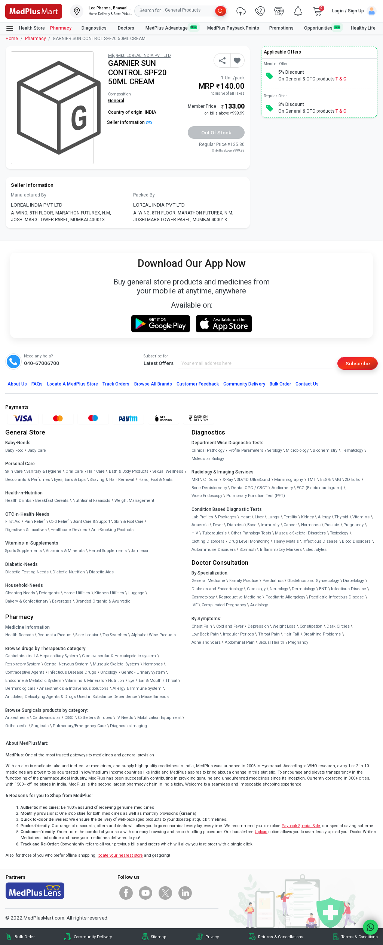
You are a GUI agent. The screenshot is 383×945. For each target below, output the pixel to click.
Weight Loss (284, 626)
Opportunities (322, 28)
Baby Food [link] (14, 450)
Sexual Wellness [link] (168, 471)
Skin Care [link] (14, 471)
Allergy (324, 517)
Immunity (270, 524)
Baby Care (36, 450)
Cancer (290, 524)
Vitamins (361, 517)
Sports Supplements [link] (23, 550)
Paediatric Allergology (285, 597)
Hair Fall (291, 634)
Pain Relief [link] (34, 521)
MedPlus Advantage (171, 28)
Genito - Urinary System (143, 672)
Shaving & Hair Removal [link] (112, 479)
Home (12, 38)
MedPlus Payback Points (233, 28)
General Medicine (208, 580)
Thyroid (341, 517)
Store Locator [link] (87, 634)
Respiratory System (22, 664)
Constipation (311, 626)
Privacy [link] (212, 937)
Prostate (331, 524)
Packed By (144, 195)
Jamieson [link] (140, 550)
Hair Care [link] (96, 471)
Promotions (281, 28)
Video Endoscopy (207, 495)
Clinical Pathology (208, 450)
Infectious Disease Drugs (72, 672)
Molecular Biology (208, 458)
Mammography (288, 479)
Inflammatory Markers (281, 549)
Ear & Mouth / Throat (158, 680)
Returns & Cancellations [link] (280, 937)
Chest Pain (202, 626)
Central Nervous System (66, 664)
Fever (218, 524)
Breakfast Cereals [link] (51, 500)
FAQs (37, 384)
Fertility (290, 517)
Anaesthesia (17, 717)
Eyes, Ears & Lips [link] (70, 479)
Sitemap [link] (158, 937)
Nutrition (116, 680)
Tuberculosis (214, 533)
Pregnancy (353, 524)
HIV (195, 533)
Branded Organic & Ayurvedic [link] (103, 601)
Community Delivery (244, 384)
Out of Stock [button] (216, 132)
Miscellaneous (155, 696)
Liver (259, 517)
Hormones (153, 664)
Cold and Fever (229, 626)
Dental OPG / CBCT (249, 487)
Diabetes (235, 524)
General (116, 100)
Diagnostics (95, 28)
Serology (274, 450)
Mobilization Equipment (159, 717)
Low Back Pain (205, 634)
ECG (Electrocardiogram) (319, 487)
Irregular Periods (238, 634)
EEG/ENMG (330, 479)
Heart (245, 517)
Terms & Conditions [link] (359, 937)
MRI (195, 479)
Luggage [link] (136, 593)
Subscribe (358, 363)
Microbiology (297, 450)
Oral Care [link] (74, 471)
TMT (311, 479)
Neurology (279, 588)
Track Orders (116, 384)
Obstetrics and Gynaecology (313, 580)
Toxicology (339, 533)
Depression (258, 626)
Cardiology (256, 588)
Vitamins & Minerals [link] (65, 550)
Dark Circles (338, 626)
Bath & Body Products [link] (128, 471)
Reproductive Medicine (240, 597)
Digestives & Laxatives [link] (26, 529)
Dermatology (303, 588)
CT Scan (210, 479)
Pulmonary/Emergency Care (79, 725)
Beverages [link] (61, 601)
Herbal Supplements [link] (108, 550)
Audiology (259, 605)
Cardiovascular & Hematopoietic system (119, 655)
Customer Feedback (198, 384)
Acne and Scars (206, 642)
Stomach (248, 549)
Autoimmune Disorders (214, 549)
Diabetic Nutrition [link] (68, 572)
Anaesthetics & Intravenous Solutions (73, 688)
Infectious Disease (320, 541)
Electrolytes (316, 549)
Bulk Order (280, 384)
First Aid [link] (13, 521)
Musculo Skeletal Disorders (300, 533)
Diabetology (353, 580)
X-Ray (228, 479)
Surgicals (40, 725)
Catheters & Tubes (95, 717)
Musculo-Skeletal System (116, 664)
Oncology (108, 672)
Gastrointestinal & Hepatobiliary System (41, 655)
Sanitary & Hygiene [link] (44, 471)
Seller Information (129, 122)
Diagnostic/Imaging (128, 725)
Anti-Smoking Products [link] (112, 529)
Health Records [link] (19, 634)
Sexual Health (271, 642)
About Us (17, 384)
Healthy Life (363, 28)
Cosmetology (203, 597)
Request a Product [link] (54, 634)
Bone (252, 524)
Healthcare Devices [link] (68, 529)
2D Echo (352, 479)
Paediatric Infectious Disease (336, 597)
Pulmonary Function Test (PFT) (255, 495)
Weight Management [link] (134, 500)
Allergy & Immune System (137, 688)
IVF (194, 605)
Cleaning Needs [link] (20, 593)
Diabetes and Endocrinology (217, 588)
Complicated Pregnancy (224, 605)
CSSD (69, 717)
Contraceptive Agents (25, 672)
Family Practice (243, 580)
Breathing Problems (322, 634)
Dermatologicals (20, 688)
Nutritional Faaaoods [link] (91, 500)
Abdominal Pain (240, 642)
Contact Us (307, 384)
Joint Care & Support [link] (91, 521)
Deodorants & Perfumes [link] (27, 479)
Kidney (307, 517)
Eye (131, 680)
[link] (33, 10)
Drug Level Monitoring (249, 541)
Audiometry (282, 487)
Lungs (273, 517)
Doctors (126, 28)
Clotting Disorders (208, 541)
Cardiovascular (46, 717)
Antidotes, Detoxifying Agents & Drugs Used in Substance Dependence (71, 696)
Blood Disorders (356, 541)
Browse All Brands (153, 384)
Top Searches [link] (114, 634)
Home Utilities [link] (77, 593)
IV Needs (124, 717)
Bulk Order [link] (25, 937)
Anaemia (200, 524)
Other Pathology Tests (251, 533)
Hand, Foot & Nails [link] (155, 479)
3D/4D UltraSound (253, 479)
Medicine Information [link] (27, 627)
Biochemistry (325, 450)
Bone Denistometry (209, 487)
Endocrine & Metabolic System (33, 680)
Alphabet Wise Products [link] (153, 634)
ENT (323, 588)
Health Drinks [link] (18, 500)
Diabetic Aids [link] (101, 572)
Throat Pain (269, 634)
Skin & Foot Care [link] (129, 521)
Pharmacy (60, 28)
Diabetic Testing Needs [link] (27, 572)
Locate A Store (72, 384)
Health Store (25, 28)
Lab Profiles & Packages (214, 517)
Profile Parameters (246, 450)
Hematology (352, 450)
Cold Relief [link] (59, 521)
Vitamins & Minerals (84, 680)
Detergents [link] (49, 593)
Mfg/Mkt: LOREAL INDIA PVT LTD (139, 55)
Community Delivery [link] (93, 937)
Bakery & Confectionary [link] (26, 601)
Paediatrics (273, 580)
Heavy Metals (286, 541)
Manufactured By (28, 195)
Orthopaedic (16, 725)
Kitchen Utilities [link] (109, 593)
